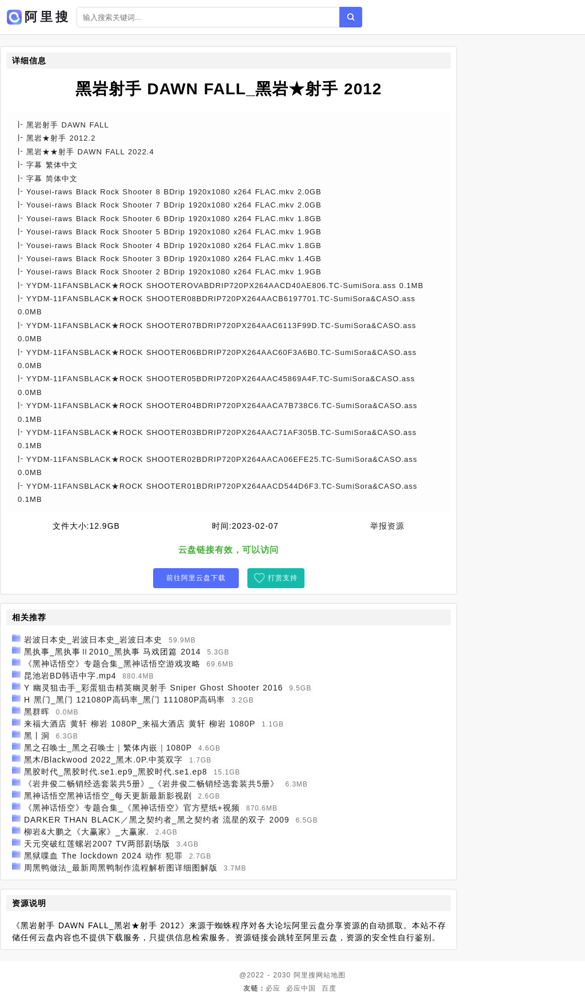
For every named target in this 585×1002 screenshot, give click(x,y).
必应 (273, 988)
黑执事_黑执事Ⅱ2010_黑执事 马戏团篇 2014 (112, 651)
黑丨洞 (37, 735)
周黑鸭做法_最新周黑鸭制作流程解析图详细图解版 (121, 867)
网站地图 (331, 975)
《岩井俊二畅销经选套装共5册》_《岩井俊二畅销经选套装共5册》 (151, 783)
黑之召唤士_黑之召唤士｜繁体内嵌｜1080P (108, 747)
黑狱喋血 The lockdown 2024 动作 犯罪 (103, 855)
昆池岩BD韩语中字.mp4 (70, 675)
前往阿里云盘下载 (196, 578)
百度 (329, 988)
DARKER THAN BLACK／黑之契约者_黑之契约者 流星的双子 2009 (157, 819)
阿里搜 (305, 975)
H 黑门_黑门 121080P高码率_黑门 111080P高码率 (124, 699)
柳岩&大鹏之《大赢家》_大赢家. (86, 831)
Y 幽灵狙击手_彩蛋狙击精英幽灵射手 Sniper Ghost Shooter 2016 (153, 687)
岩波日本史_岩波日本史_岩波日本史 (93, 639)
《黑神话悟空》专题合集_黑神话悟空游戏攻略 (112, 663)
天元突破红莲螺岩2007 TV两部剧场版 (97, 843)
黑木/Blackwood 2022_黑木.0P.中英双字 (103, 759)
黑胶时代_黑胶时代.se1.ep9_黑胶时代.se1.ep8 (115, 771)
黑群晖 (37, 711)
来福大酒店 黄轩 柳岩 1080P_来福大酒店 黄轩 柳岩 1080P (139, 723)
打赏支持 (283, 578)
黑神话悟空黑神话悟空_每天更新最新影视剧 (108, 795)
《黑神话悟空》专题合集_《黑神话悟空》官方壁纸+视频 (132, 807)
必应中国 (301, 988)
